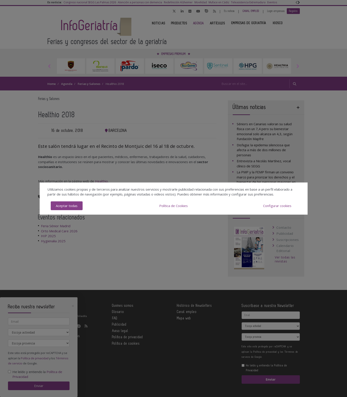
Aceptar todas (67, 205)
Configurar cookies (277, 205)
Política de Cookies (173, 205)
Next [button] (297, 66)
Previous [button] (49, 66)
